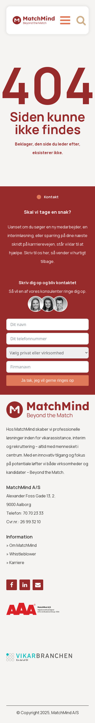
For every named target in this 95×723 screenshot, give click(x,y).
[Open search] (81, 20)
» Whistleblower (21, 554)
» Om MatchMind (21, 545)
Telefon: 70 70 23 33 (24, 513)
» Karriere (15, 562)
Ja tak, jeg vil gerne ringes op (47, 380)
